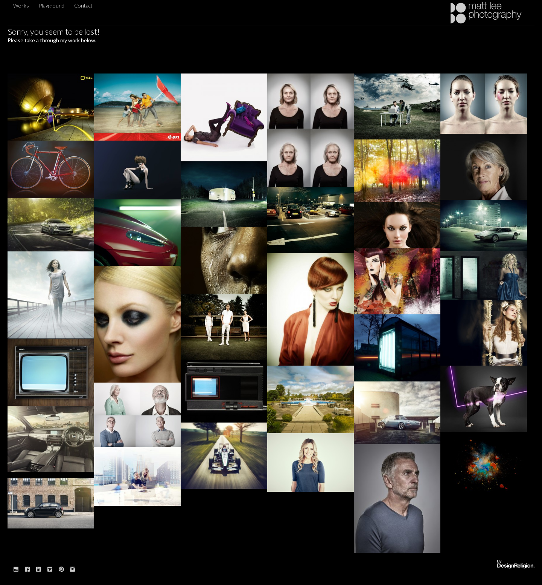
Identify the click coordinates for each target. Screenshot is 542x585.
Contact (83, 5)
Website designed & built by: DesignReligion (515, 564)
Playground (51, 5)
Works (21, 5)
